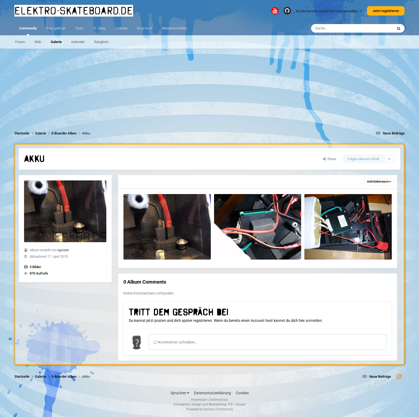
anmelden (314, 320)
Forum (20, 42)
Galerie (56, 42)
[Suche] (341, 28)
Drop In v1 (144, 28)
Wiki (37, 42)
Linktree (121, 28)
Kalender (78, 42)
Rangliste (101, 42)
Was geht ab (55, 28)
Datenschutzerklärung (212, 393)
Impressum (199, 399)
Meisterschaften (174, 28)
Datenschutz (219, 399)
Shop (101, 28)
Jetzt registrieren (386, 11)
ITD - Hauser (237, 404)
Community (28, 30)
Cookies (242, 393)
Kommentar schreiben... (176, 342)
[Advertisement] (209, 86)
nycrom (63, 250)
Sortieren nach (379, 181)
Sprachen (179, 393)
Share (329, 159)
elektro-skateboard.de (73, 11)
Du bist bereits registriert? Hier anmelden (329, 11)
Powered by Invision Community (209, 409)
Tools (79, 28)
